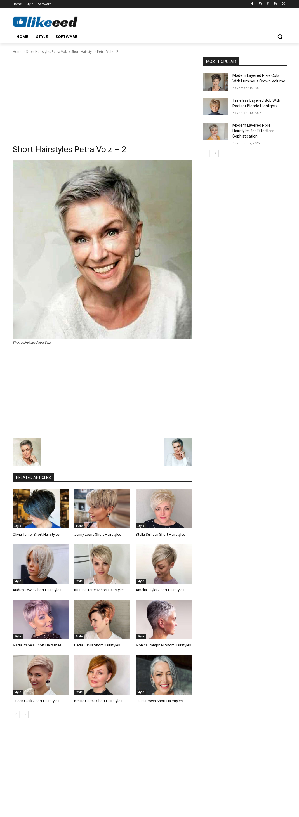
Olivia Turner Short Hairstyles (35, 534)
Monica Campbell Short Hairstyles (163, 644)
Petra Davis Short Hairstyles (96, 644)
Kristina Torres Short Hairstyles (98, 589)
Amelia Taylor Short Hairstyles (159, 589)
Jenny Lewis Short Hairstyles (97, 534)
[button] (280, 36)
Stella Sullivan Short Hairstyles (160, 534)
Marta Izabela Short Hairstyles (37, 644)
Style (17, 526)
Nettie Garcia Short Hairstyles (97, 700)
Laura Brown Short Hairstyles (159, 700)
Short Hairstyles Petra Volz (47, 51)
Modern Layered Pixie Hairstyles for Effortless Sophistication (253, 130)
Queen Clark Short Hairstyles (35, 700)
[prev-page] (16, 713)
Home (17, 51)
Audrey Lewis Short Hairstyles (37, 589)
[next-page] (25, 713)
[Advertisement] (102, 96)
